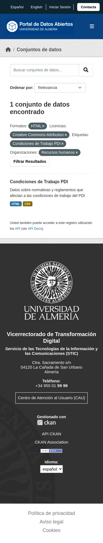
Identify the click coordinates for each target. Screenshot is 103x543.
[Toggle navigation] (92, 27)
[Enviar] (86, 70)
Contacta (88, 7)
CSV (28, 204)
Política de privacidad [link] (51, 513)
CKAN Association (51, 442)
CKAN (46, 422)
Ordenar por (21, 87)
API (17, 229)
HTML (16, 204)
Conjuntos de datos (39, 49)
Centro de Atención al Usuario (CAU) (51, 397)
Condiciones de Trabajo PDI (39, 181)
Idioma (51, 462)
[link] (88, 7)
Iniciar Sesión (60, 7)
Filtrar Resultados (29, 161)
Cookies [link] (51, 530)
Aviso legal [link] (51, 522)
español (17, 7)
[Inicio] (8, 49)
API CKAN (51, 433)
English (37, 7)
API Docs (35, 229)
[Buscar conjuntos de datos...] (44, 70)
